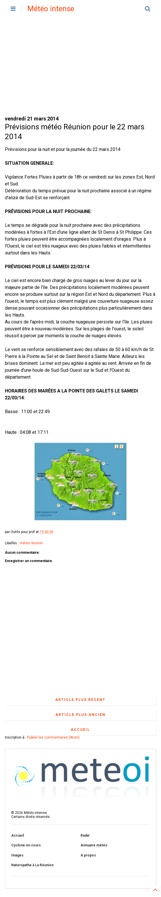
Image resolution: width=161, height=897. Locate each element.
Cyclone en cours (26, 845)
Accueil (80, 730)
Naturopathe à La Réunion (32, 865)
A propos (88, 855)
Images (17, 855)
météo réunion (31, 543)
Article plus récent (80, 700)
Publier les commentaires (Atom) (53, 737)
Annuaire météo (94, 845)
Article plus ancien (80, 715)
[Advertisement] (80, 66)
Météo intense (50, 8)
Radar (85, 835)
